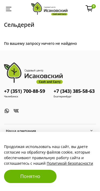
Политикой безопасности (70, 163)
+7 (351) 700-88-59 (24, 91)
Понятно (30, 176)
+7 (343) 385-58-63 (74, 91)
